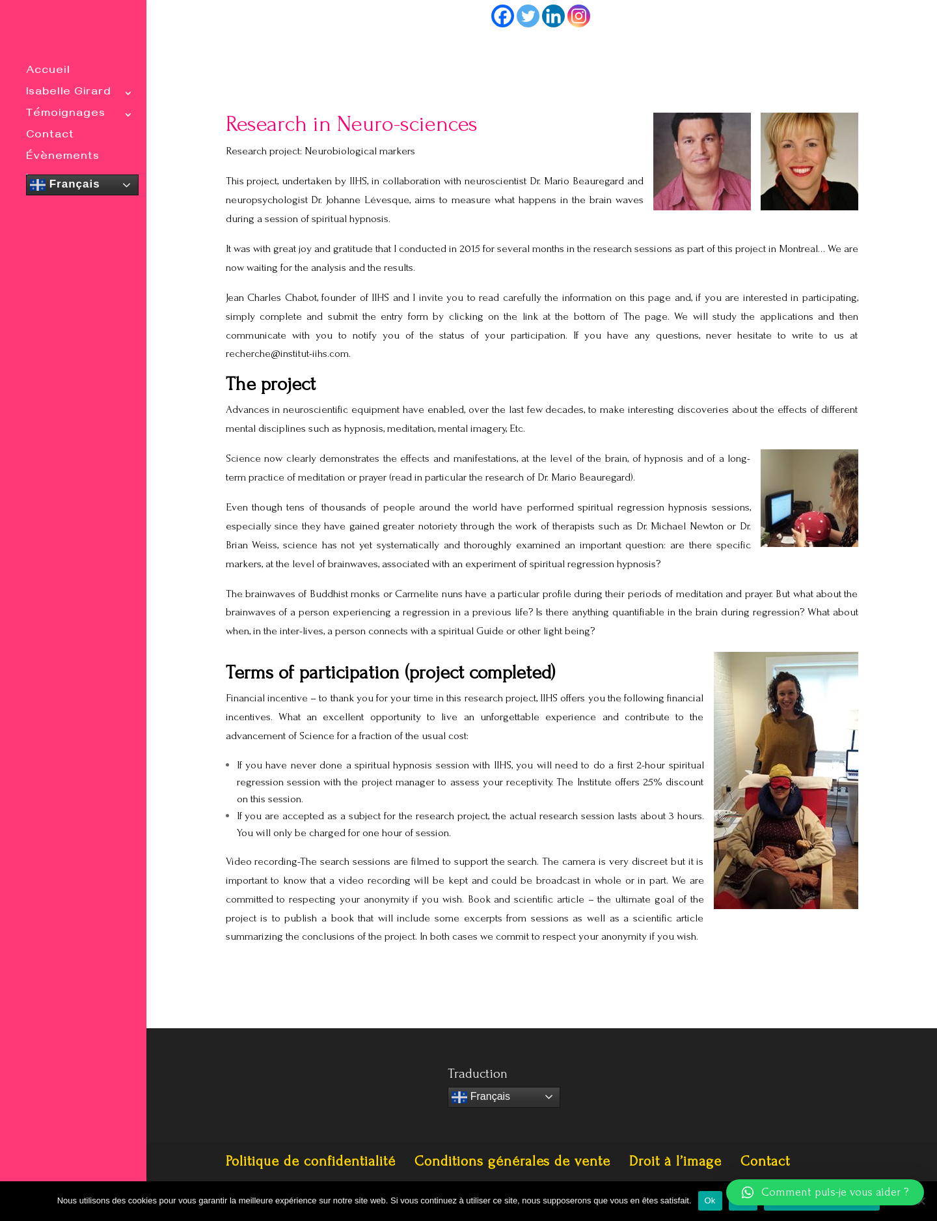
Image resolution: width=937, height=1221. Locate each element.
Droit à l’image (675, 1161)
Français (65, 185)
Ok (710, 1200)
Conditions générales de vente (512, 1161)
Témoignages (65, 115)
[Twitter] (528, 16)
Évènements (63, 158)
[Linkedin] (553, 16)
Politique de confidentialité (311, 1161)
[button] (825, 1192)
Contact (50, 137)
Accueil (48, 72)
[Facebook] (502, 16)
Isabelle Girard (68, 94)
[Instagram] (578, 16)
